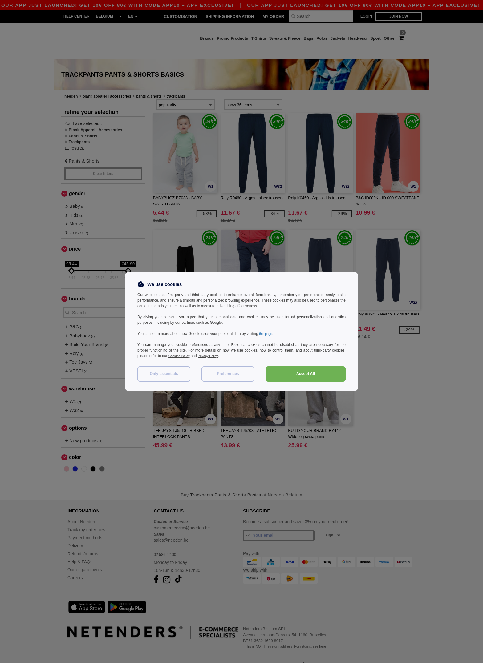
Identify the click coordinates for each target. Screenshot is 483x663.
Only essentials (164, 374)
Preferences (228, 374)
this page (266, 334)
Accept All (305, 374)
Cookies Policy (180, 356)
